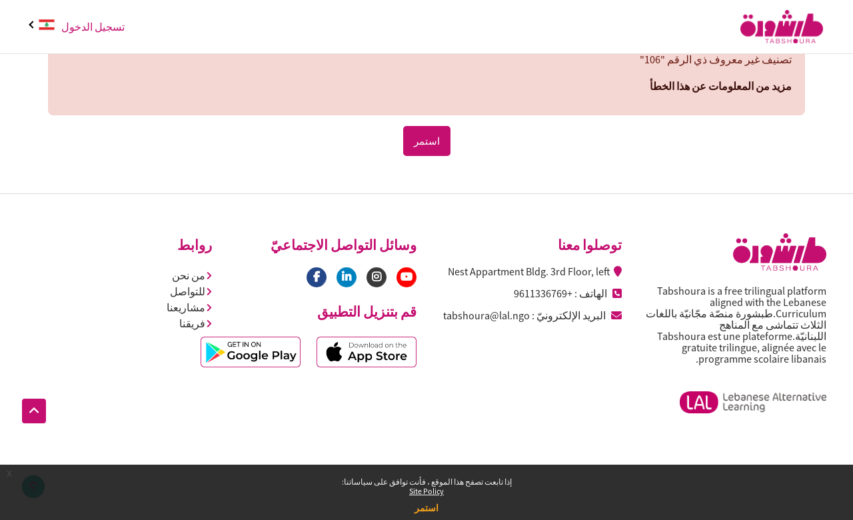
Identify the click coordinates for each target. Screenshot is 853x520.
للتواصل (191, 291)
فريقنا (195, 323)
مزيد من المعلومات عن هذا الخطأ (721, 86)
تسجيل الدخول (93, 26)
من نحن (192, 275)
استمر (426, 508)
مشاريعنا (189, 307)
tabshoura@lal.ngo (486, 315)
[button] (34, 411)
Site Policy (426, 491)
